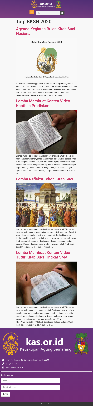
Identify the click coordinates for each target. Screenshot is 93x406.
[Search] (62, 13)
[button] (31, 12)
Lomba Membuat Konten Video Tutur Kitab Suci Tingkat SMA (43, 254)
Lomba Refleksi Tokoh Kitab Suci (44, 179)
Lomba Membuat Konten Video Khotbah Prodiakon (43, 103)
